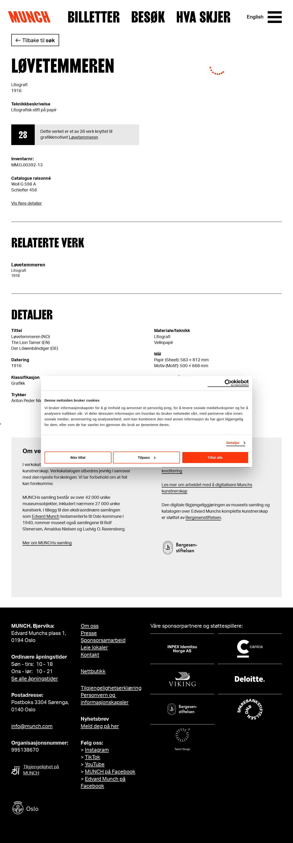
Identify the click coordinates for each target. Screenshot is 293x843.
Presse (89, 633)
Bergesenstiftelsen (203, 518)
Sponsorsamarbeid (103, 640)
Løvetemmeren (83, 137)
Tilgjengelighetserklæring (111, 688)
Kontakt (90, 654)
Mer (26, 543)
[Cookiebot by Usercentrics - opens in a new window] (228, 383)
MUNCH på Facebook (110, 771)
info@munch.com (32, 726)
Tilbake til (38, 40)
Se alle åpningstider (34, 678)
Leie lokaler (94, 647)
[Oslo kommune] (46, 808)
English (255, 17)
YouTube (95, 764)
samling (64, 543)
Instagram (97, 750)
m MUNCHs (45, 543)
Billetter (94, 17)
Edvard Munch (45, 517)
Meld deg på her (100, 726)
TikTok (92, 757)
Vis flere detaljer (26, 203)
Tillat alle (215, 457)
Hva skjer (203, 17)
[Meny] (275, 17)
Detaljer (233, 443)
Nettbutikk (93, 671)
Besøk (148, 17)
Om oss (90, 626)
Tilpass (147, 457)
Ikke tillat (77, 457)
